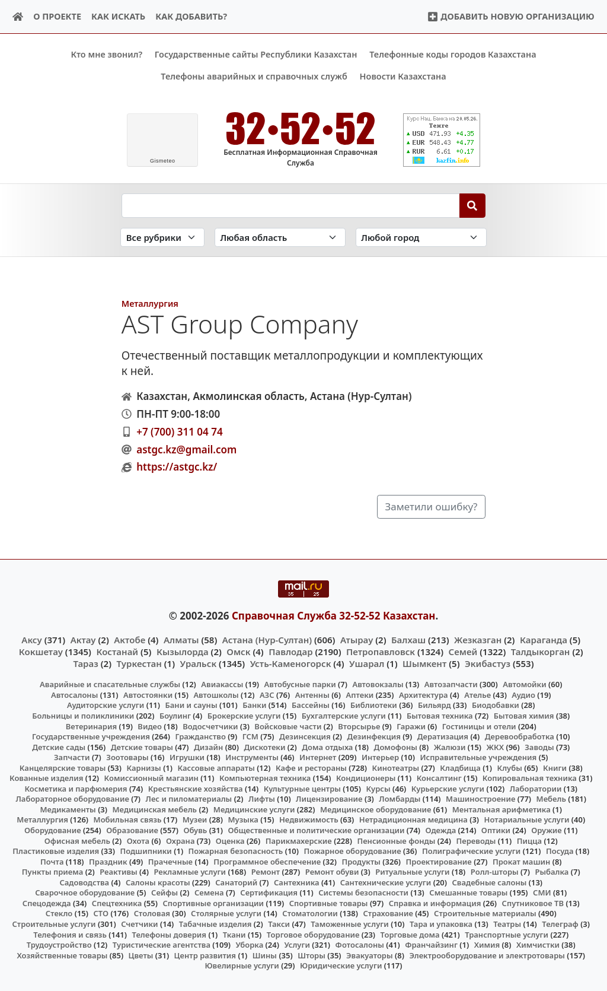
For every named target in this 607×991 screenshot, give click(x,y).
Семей (463, 652)
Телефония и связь (70, 934)
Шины (265, 954)
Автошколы (215, 695)
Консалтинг (439, 778)
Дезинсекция (305, 736)
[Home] (18, 16)
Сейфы (164, 892)
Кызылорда (182, 652)
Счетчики (139, 924)
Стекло (59, 913)
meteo (162, 161)
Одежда (441, 830)
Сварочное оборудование (85, 892)
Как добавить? (191, 16)
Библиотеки (373, 705)
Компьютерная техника (265, 778)
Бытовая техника (440, 715)
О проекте (57, 16)
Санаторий (236, 881)
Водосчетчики (210, 725)
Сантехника (297, 881)
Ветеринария (91, 725)
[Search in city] (421, 237)
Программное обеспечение (267, 861)
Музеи (195, 819)
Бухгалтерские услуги (344, 715)
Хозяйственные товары (62, 954)
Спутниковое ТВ (533, 903)
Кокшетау (41, 652)
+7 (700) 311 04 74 (179, 432)
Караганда (543, 639)
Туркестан (139, 663)
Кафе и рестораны (311, 767)
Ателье (477, 695)
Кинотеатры (396, 767)
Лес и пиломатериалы (189, 798)
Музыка (243, 819)
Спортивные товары (328, 903)
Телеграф (560, 924)
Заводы (539, 746)
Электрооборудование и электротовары (487, 954)
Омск (238, 652)
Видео (150, 725)
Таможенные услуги (350, 924)
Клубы (509, 767)
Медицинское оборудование (375, 809)
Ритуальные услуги (412, 871)
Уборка (250, 944)
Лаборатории (536, 788)
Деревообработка (519, 736)
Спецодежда (47, 903)
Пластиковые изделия (55, 851)
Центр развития (205, 954)
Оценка (230, 840)
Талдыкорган (540, 652)
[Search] (472, 205)
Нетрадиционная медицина (413, 819)
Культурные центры (302, 788)
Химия (487, 944)
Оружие (546, 830)
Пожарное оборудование (352, 851)
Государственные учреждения (91, 736)
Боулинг (175, 715)
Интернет (317, 757)
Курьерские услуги (447, 788)
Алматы (181, 639)
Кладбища (460, 767)
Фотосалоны (360, 944)
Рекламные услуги (190, 871)
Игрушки (187, 757)
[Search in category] (162, 237)
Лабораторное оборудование (72, 798)
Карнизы (144, 767)
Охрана (180, 840)
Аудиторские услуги (105, 705)
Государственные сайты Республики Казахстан (256, 54)
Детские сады (58, 746)
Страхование (388, 913)
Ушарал (366, 663)
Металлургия (150, 303)
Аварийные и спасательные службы (110, 684)
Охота (138, 840)
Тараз (85, 663)
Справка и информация (435, 903)
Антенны (312, 695)
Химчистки (538, 944)
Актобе (129, 639)
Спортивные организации (213, 903)
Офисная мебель (77, 840)
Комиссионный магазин (151, 778)
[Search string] (291, 205)
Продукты (361, 861)
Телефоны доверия (169, 934)
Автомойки (524, 684)
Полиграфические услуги (471, 851)
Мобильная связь (128, 819)
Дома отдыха (327, 746)
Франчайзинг (431, 944)
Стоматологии (310, 913)
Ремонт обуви (332, 871)
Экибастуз (487, 663)
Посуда (560, 851)
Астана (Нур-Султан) (267, 639)
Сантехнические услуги (386, 881)
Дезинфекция (374, 736)
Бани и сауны (191, 705)
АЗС (267, 695)
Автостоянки (147, 695)
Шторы (311, 954)
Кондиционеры (366, 778)
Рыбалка (551, 871)
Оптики (495, 830)
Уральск (198, 663)
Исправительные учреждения (478, 757)
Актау (83, 639)
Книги (555, 767)
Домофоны (395, 746)
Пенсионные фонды (396, 840)
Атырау (356, 639)
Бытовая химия (524, 715)
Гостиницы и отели (479, 725)
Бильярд (434, 705)
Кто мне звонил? (106, 54)
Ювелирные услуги (242, 965)
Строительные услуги (53, 924)
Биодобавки (495, 705)
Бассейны (311, 705)
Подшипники (145, 851)
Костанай (117, 652)
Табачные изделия (215, 924)
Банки (254, 705)
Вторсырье (359, 725)
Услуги (297, 944)
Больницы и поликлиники (83, 715)
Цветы (141, 954)
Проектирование (439, 861)
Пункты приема (53, 871)
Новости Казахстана (403, 76)
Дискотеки (265, 746)
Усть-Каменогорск (290, 663)
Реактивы (119, 871)
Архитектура (423, 695)
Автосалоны (74, 695)
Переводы (476, 840)
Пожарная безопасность (236, 851)
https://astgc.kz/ (176, 467)
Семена (209, 892)
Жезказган (477, 639)
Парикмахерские (299, 840)
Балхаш (408, 639)
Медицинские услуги (254, 809)
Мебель (551, 798)
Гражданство (200, 736)
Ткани (234, 934)
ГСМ (250, 736)
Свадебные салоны (489, 881)
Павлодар (290, 652)
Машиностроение (480, 798)
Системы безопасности (363, 892)
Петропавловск (380, 652)
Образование (132, 830)
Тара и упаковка (441, 924)
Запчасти (72, 757)
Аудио (523, 695)
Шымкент (424, 663)
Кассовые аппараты (216, 767)
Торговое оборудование (313, 934)
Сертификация (269, 892)
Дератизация (442, 736)
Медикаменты (68, 809)
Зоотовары (127, 757)
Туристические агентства (161, 944)
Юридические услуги (341, 965)
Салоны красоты (158, 881)
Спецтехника (117, 903)
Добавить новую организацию (510, 16)
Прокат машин (521, 861)
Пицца (529, 840)
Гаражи (411, 725)
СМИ (542, 892)
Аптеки (360, 695)
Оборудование (52, 830)
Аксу (31, 639)
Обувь (195, 830)
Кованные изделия (46, 778)
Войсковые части (287, 725)
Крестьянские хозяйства (195, 788)
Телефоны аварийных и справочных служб (254, 76)
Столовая (152, 913)
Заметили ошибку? (431, 506)
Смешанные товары (468, 892)
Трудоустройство (59, 944)
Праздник (108, 861)
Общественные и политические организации (316, 830)
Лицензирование (329, 798)
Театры (507, 924)
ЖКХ (495, 746)
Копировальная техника (530, 778)
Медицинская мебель (155, 809)
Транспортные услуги (506, 934)
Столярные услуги (226, 913)
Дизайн (208, 746)
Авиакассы (222, 684)
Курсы (378, 788)
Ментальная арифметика (501, 809)
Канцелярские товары (63, 767)
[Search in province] (280, 237)
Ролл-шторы (495, 871)
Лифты (261, 798)
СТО (100, 913)
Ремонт (265, 871)
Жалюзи (450, 746)
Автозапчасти (451, 684)
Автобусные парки (300, 684)
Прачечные (170, 861)
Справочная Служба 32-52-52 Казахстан (334, 615)
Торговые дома (410, 934)
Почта (52, 861)
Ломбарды (399, 798)
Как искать (118, 16)
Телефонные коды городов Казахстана (452, 54)
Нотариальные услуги (527, 819)
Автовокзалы (377, 684)
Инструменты (252, 757)
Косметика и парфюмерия (75, 788)
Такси (279, 924)
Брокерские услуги (244, 715)
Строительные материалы (485, 913)
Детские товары (142, 746)
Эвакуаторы (369, 954)
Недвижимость (308, 819)
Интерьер (380, 757)
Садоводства (84, 881)
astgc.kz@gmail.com (186, 449)
